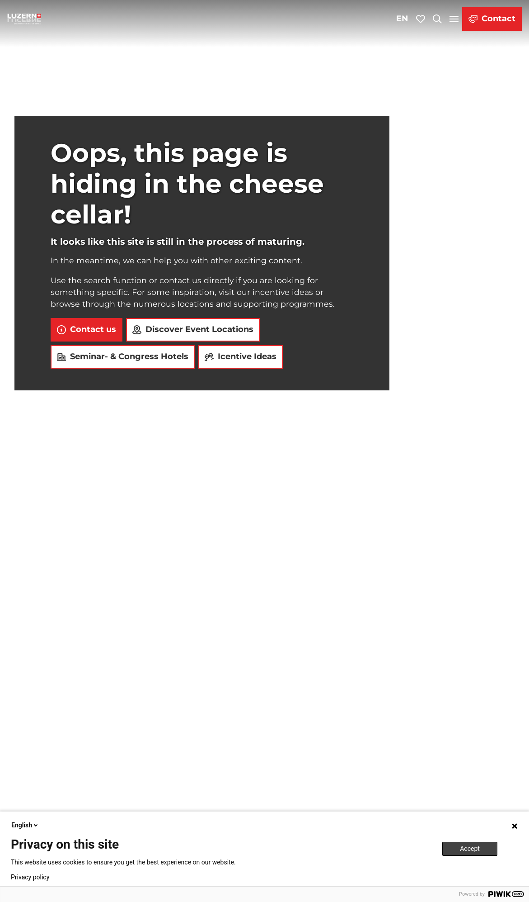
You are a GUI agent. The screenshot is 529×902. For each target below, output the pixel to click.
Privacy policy (30, 877)
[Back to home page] (24, 19)
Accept (470, 848)
